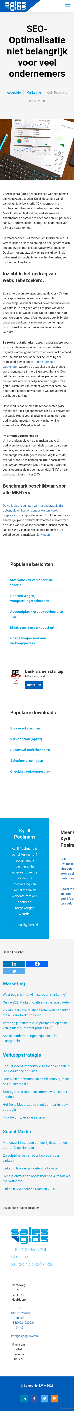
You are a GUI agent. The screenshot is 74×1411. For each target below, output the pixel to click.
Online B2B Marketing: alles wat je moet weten (37, 1002)
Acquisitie (14, 92)
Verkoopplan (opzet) (26, 739)
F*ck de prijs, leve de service (24, 1117)
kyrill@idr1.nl (28, 925)
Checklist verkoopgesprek (30, 771)
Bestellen (34, 685)
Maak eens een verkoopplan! (32, 627)
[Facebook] (37, 964)
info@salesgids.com (24, 1336)
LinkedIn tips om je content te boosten (31, 1168)
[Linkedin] (14, 964)
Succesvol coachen (25, 728)
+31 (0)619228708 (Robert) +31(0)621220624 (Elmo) (23, 1317)
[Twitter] (14, 971)
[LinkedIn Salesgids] (20, 1401)
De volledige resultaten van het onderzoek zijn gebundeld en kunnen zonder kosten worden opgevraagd (33, 510)
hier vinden (43, 534)
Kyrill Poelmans (57, 92)
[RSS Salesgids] (51, 1401)
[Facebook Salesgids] (30, 1401)
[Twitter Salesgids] (41, 1401)
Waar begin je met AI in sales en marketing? (35, 994)
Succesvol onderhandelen (30, 750)
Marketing (34, 92)
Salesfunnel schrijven (26, 761)
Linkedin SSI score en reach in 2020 (29, 1189)
